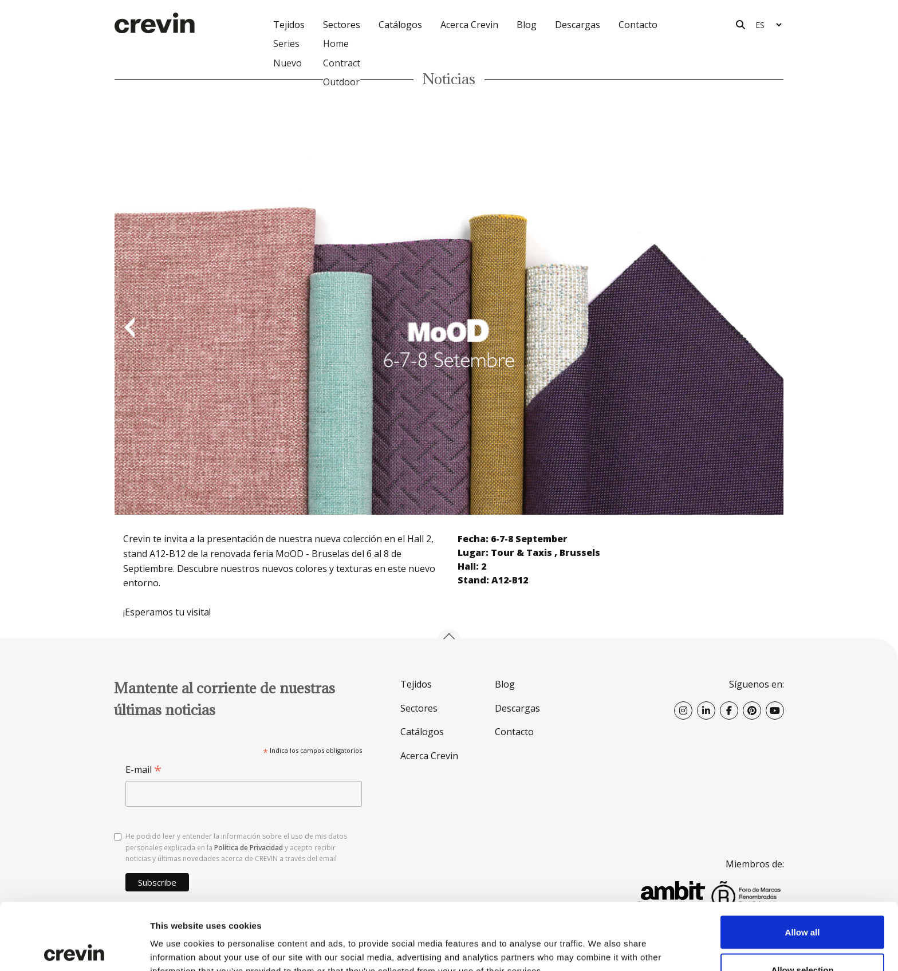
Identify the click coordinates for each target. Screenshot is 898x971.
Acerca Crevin (469, 24)
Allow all (802, 865)
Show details (601, 941)
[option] (449, 329)
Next (769, 328)
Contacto (638, 24)
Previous (129, 328)
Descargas (577, 24)
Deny (802, 940)
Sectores (419, 708)
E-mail (143, 770)
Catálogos (400, 24)
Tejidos (416, 684)
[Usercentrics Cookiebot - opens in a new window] (74, 948)
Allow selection (802, 903)
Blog (527, 24)
